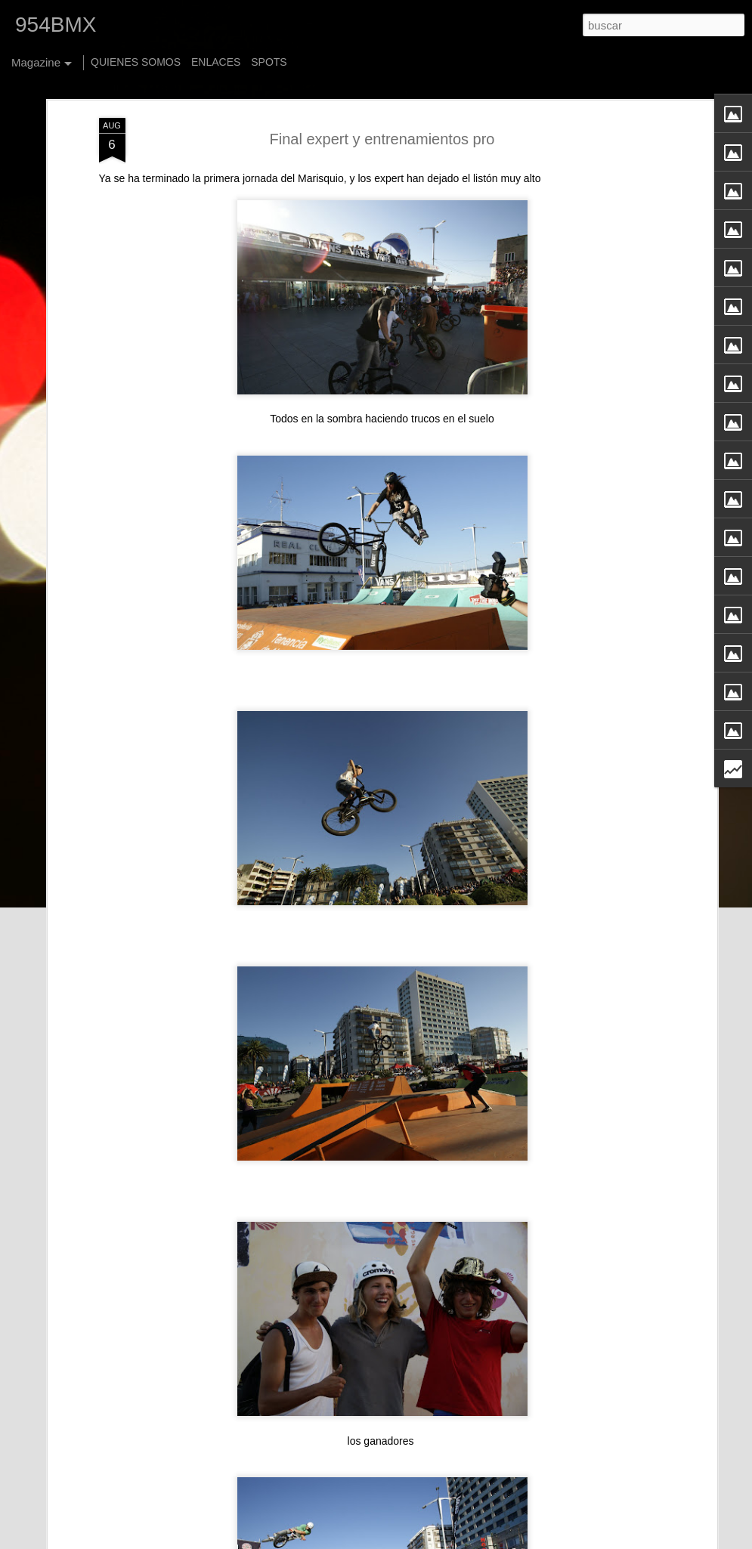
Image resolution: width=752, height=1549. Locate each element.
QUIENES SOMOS (136, 62)
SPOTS (268, 62)
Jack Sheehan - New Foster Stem (324, 1360)
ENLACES (215, 62)
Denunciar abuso (553, 1540)
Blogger (504, 1540)
